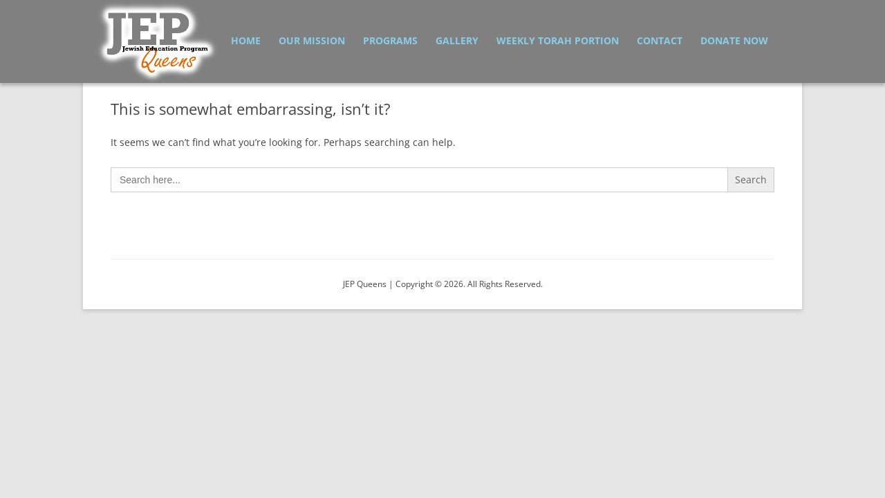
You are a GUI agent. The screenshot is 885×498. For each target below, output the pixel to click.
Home (246, 40)
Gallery (457, 40)
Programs (390, 40)
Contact (659, 40)
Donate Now (734, 40)
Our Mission (312, 40)
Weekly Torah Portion (557, 40)
